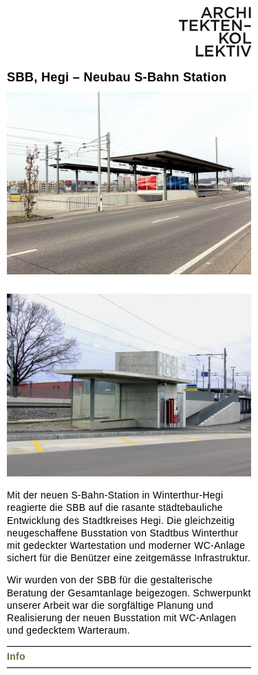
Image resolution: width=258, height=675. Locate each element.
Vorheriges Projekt (13, 56)
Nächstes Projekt (28, 56)
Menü (20, 20)
